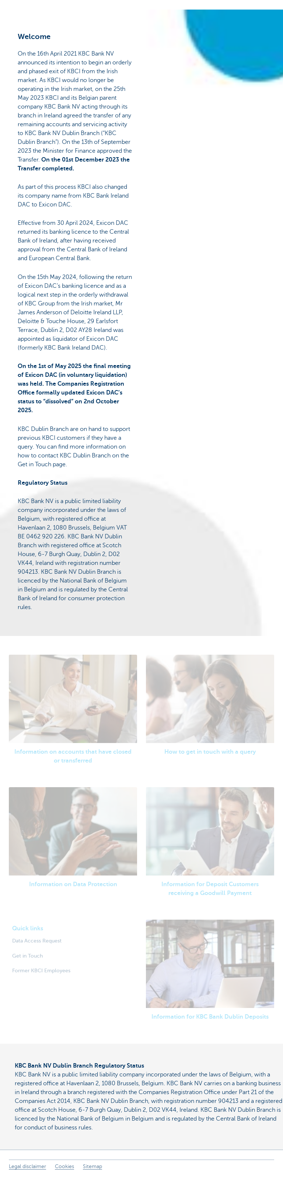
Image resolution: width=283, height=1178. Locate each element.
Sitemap (92, 1166)
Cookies (64, 1166)
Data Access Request (37, 941)
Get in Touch (27, 956)
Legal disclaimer (27, 1166)
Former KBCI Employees (41, 970)
